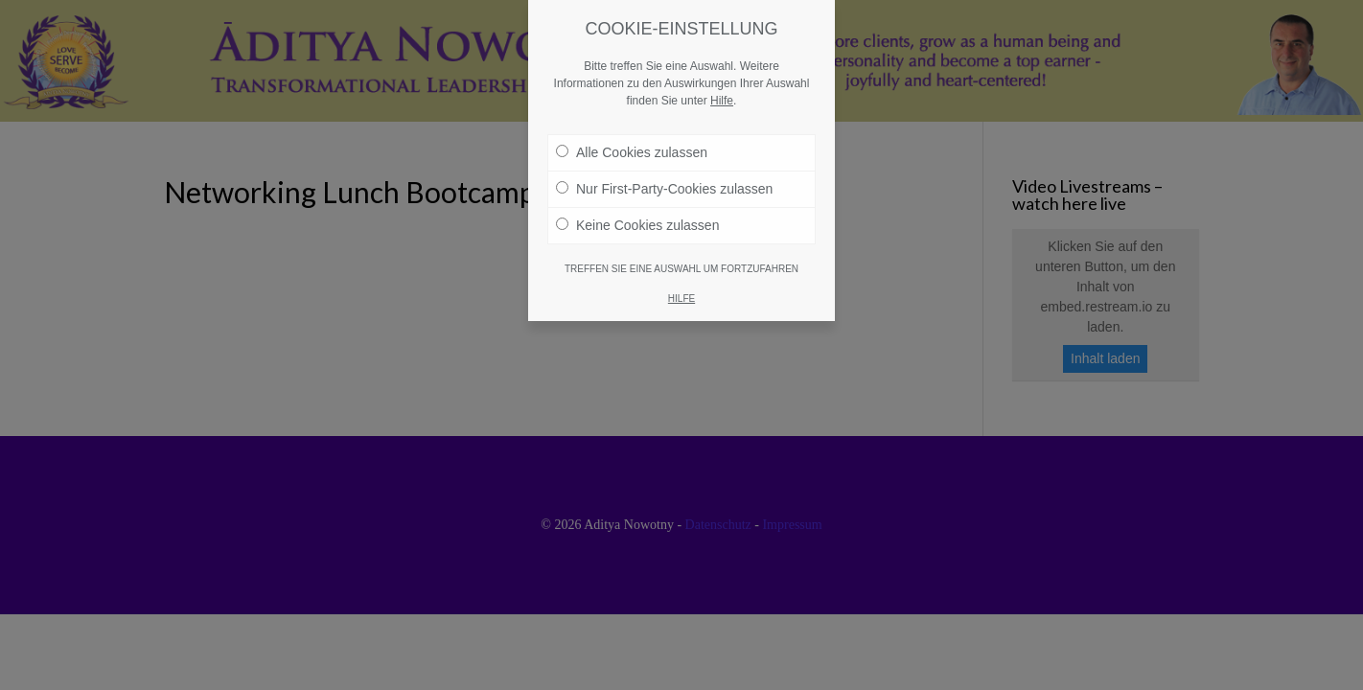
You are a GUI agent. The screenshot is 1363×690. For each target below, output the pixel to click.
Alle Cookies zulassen (631, 131)
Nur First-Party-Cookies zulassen (664, 167)
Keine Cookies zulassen (637, 204)
